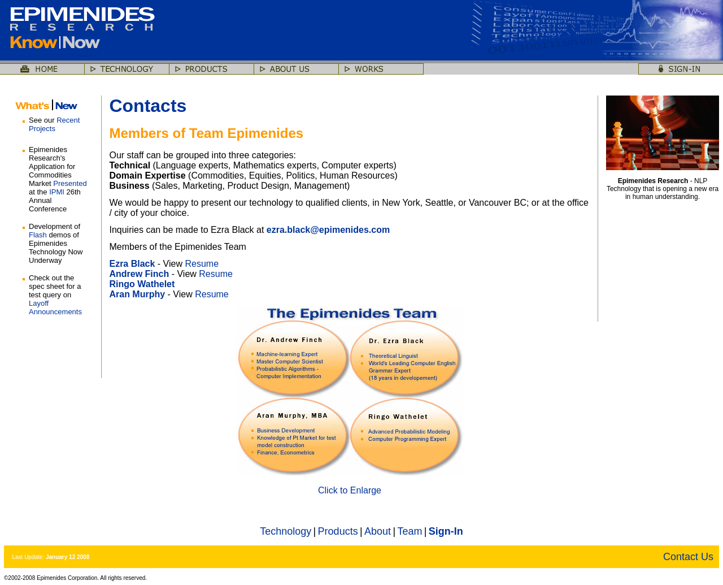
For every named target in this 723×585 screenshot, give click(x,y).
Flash (38, 235)
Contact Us (688, 556)
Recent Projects (54, 124)
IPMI (56, 192)
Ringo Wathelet (142, 284)
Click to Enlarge (349, 490)
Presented (69, 183)
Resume (202, 263)
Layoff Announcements (55, 307)
